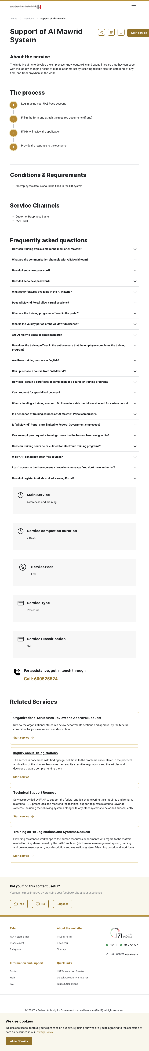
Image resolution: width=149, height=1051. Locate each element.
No (40, 921)
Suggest (62, 920)
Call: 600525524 (41, 693)
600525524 (131, 971)
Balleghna (15, 963)
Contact (14, 983)
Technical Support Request (35, 808)
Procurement (17, 957)
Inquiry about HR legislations (36, 768)
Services (29, 18)
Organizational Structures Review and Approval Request (58, 732)
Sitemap (61, 963)
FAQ (12, 995)
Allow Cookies (19, 1041)
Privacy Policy (64, 950)
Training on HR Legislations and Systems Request (52, 848)
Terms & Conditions (67, 995)
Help (12, 989)
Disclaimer (62, 957)
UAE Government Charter (70, 983)
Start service (24, 752)
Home (14, 18)
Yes (19, 921)
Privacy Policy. (45, 1032)
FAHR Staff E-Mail (19, 950)
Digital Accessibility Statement (73, 989)
